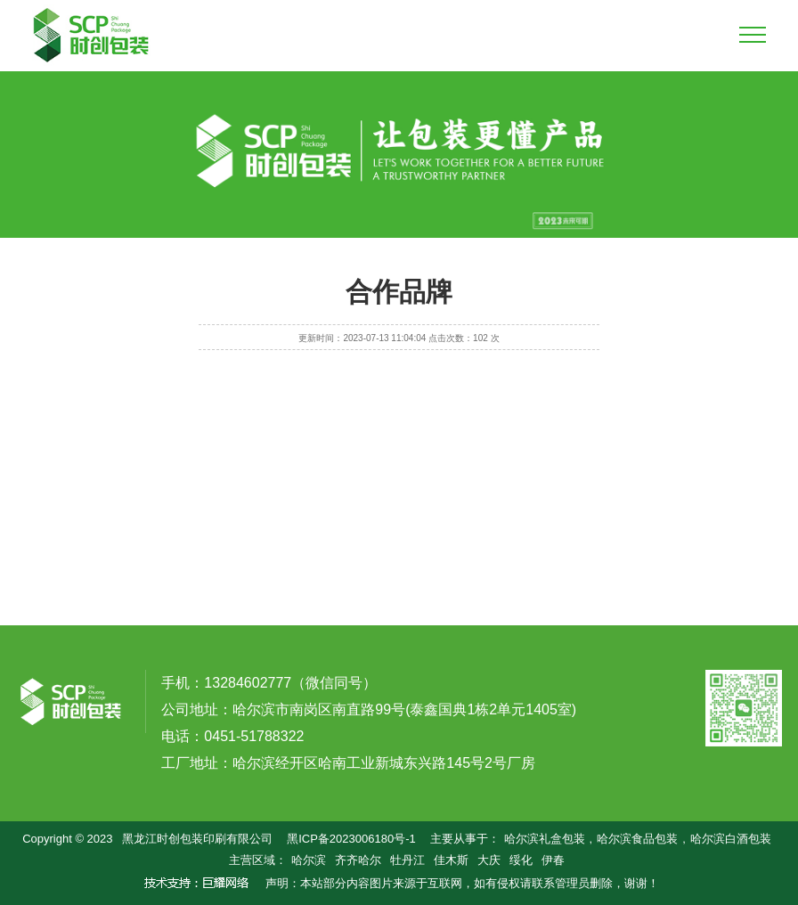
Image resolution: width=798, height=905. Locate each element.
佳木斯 (451, 860)
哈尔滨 (308, 860)
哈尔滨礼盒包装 (544, 838)
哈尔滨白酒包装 (730, 838)
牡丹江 (407, 860)
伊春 (553, 860)
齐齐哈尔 (358, 860)
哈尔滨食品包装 (637, 838)
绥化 (521, 860)
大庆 (489, 860)
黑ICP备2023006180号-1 (351, 838)
